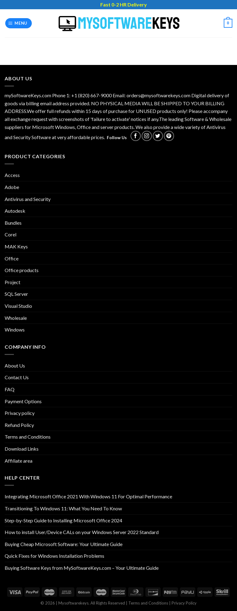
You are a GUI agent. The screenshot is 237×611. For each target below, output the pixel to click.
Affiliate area (18, 461)
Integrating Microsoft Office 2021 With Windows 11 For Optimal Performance (88, 496)
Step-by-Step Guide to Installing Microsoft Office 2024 (63, 520)
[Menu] (18, 23)
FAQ (10, 389)
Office (12, 258)
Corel (10, 234)
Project (12, 282)
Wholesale (16, 318)
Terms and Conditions (28, 437)
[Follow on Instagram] (147, 136)
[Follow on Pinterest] (169, 136)
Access (12, 175)
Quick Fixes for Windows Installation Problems (54, 556)
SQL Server (16, 294)
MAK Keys (16, 246)
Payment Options (23, 401)
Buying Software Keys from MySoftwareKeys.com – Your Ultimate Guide (82, 568)
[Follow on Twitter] (158, 136)
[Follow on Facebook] (136, 136)
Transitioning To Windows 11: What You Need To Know (63, 508)
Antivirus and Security (28, 199)
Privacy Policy (184, 603)
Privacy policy (20, 413)
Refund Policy (19, 425)
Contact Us (17, 377)
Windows (15, 329)
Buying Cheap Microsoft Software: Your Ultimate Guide (64, 544)
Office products (22, 270)
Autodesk (15, 211)
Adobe (12, 187)
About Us (15, 365)
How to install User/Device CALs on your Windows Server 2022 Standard (82, 532)
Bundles (13, 223)
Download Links (22, 449)
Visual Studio (18, 306)
